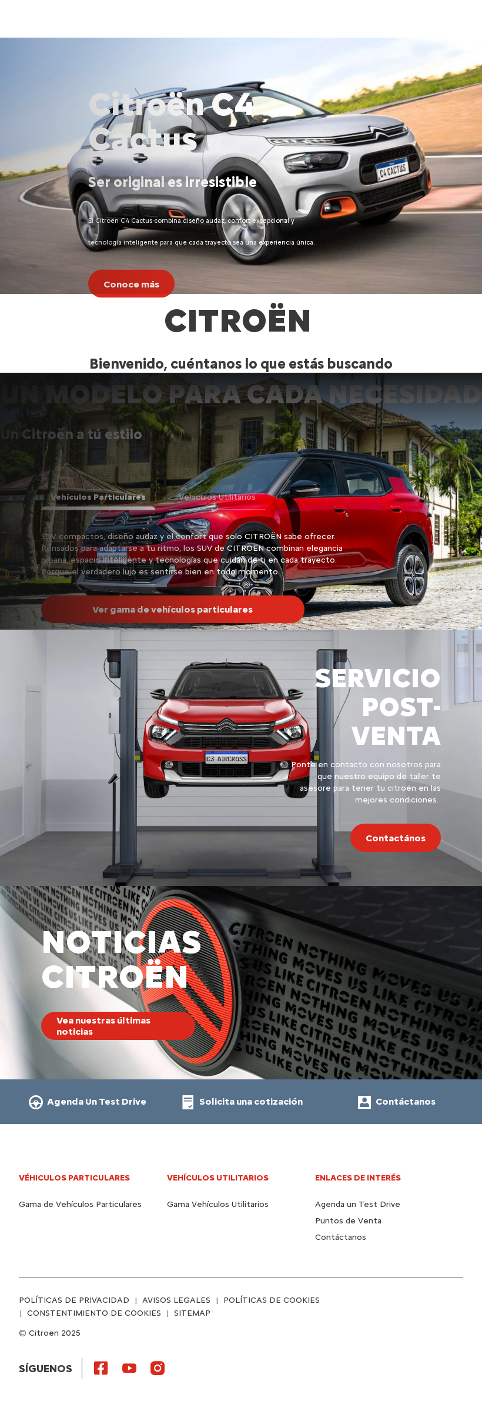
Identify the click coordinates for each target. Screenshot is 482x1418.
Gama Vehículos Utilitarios (218, 1204)
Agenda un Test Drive (357, 1204)
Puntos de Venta (348, 1221)
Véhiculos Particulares (74, 1178)
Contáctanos (340, 1237)
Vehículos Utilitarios (218, 1178)
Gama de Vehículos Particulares (80, 1204)
